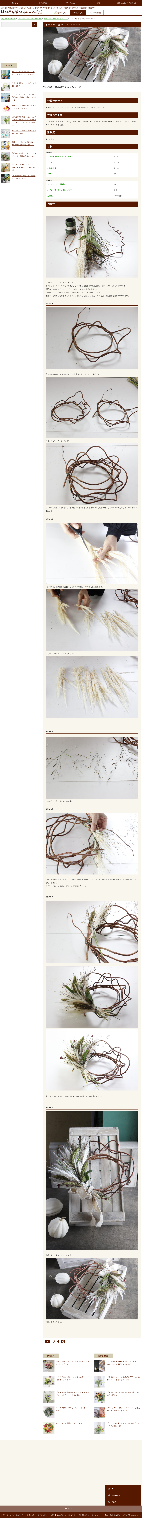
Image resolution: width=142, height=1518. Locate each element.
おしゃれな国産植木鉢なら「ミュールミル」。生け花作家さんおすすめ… (122, 1363)
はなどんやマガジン (121, 1515)
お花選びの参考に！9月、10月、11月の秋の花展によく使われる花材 (24, 167)
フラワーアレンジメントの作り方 (12, 1515)
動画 (99, 3)
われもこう (51, 168)
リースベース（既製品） (56, 184)
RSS (114, 1502)
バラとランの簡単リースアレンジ (69, 1423)
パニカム (50, 162)
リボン (50, 196)
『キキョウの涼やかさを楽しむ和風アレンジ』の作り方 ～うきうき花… (72, 1393)
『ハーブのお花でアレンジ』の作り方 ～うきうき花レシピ (123, 1424)
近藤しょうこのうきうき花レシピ (72, 24)
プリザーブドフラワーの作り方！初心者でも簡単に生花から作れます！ (24, 97)
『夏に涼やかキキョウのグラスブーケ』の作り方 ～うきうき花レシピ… (123, 1378)
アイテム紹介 (71, 3)
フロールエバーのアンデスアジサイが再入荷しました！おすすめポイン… (123, 1409)
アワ (49, 174)
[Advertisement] (19, 43)
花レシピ (15, 3)
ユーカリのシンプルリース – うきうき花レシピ (72, 1409)
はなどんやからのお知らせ (127, 3)
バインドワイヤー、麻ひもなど (59, 190)
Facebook (116, 1495)
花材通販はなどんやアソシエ (88, 1515)
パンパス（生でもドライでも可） (60, 156)
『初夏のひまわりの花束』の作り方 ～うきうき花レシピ (123, 1393)
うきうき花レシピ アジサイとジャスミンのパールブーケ (72, 1363)
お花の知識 (43, 3)
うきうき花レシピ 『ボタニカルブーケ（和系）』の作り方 (71, 1378)
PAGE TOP (71, 1509)
